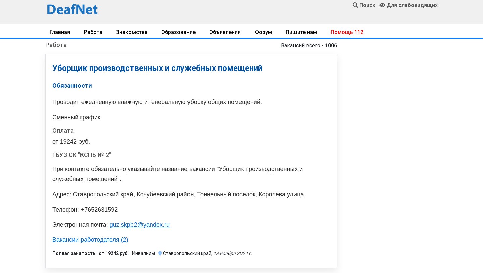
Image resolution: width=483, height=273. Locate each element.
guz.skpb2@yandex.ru (140, 224)
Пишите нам (301, 32)
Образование (178, 32)
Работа (93, 32)
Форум (263, 32)
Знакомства (132, 32)
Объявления (225, 32)
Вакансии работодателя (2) (90, 239)
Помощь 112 (347, 32)
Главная (60, 32)
